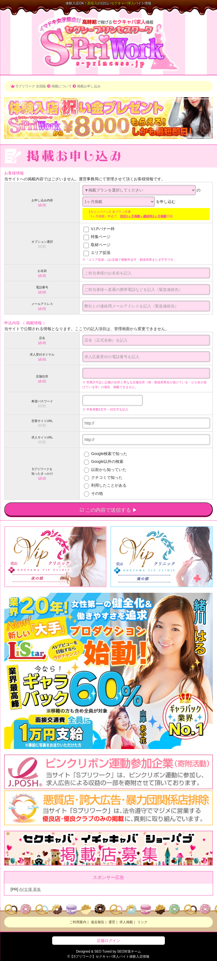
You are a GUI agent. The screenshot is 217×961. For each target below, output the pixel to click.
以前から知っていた (105, 469)
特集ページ (100, 237)
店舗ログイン (108, 940)
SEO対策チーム (129, 951)
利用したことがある (105, 485)
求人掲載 (126, 922)
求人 (123, 3)
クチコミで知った (103, 477)
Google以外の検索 (103, 461)
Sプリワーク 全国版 (31, 86)
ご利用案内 (78, 922)
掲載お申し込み (89, 86)
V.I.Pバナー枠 (102, 229)
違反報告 (97, 922)
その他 (93, 493)
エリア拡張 (100, 253)
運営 (111, 922)
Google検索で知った (105, 453)
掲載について (62, 86)
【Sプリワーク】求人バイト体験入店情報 (109, 956)
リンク (142, 922)
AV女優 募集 (30, 889)
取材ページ (100, 244)
